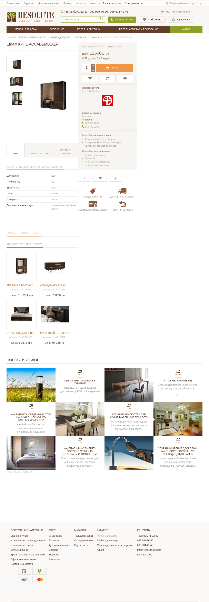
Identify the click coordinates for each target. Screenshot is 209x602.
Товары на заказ (112, 3)
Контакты (95, 3)
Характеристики (39, 153)
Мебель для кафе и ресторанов (115, 545)
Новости (81, 3)
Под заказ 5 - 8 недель (98, 58)
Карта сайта (81, 545)
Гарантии (29, 3)
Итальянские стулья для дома (28, 540)
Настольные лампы (22, 564)
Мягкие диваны (19, 549)
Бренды (67, 3)
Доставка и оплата (48, 3)
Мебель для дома (107, 535)
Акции (100, 549)
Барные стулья (19, 535)
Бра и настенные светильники (28, 554)
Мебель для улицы (107, 540)
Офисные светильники (23, 559)
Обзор (15, 153)
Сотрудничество (134, 3)
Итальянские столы (22, 545)
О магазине (13, 3)
